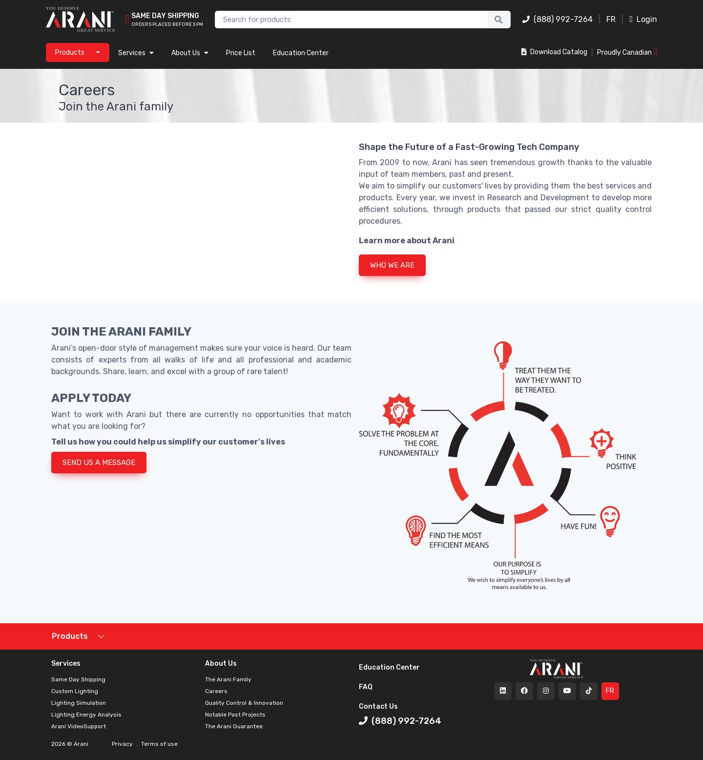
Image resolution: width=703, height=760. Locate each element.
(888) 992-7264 (557, 19)
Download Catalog (554, 52)
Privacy (123, 743)
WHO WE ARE (392, 265)
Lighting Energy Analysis (86, 714)
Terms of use (159, 743)
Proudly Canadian (627, 51)
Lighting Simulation (78, 702)
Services (136, 53)
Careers (216, 691)
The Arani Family (228, 679)
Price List (240, 53)
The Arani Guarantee (234, 726)
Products (70, 636)
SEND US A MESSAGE (98, 462)
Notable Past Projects (235, 714)
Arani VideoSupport (78, 726)
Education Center (301, 53)
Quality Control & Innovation (244, 702)
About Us (189, 53)
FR (611, 19)
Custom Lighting (74, 691)
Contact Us (378, 706)
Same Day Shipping (78, 679)
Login (643, 19)
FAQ (365, 687)
